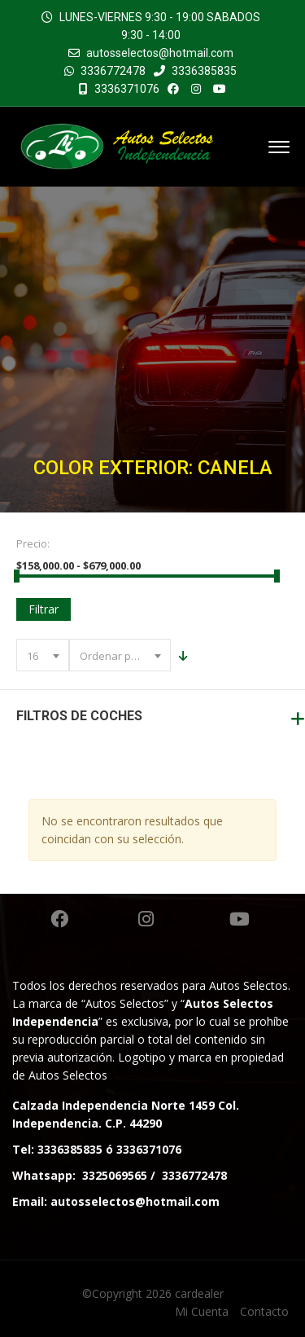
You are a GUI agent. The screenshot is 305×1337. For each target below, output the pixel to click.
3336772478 (113, 70)
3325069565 (114, 1175)
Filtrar (43, 609)
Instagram (146, 919)
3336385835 (195, 70)
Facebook (59, 919)
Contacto (264, 1311)
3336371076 (119, 88)
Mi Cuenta (202, 1311)
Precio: (33, 543)
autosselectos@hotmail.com (159, 52)
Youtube (239, 919)
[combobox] (42, 655)
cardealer (199, 1293)
